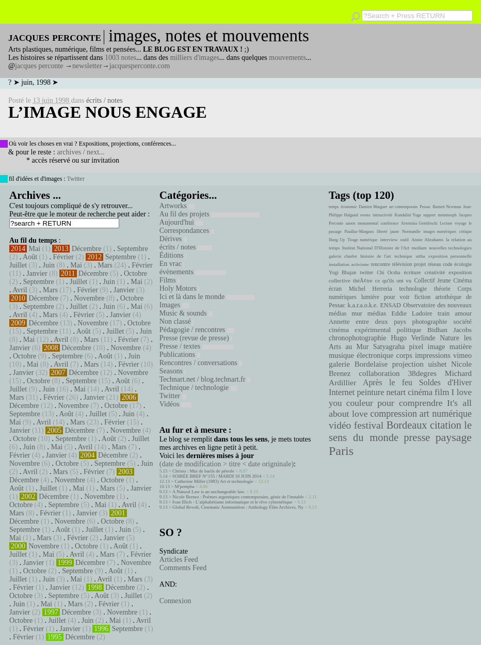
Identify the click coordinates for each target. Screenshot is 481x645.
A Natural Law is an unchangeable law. (208, 491)
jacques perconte (39, 66)
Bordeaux (407, 425)
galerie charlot (343, 256)
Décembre (87, 249)
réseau (434, 264)
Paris (341, 451)
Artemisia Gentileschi (419, 223)
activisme (360, 264)
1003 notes (120, 57)
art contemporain (403, 206)
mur (356, 313)
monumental (368, 223)
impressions (433, 355)
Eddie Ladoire (411, 313)
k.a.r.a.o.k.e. (362, 305)
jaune (394, 231)
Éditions (172, 255)
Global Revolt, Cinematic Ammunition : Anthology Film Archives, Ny (237, 507)
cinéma (420, 392)
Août (30, 257)
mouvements (287, 57)
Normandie (411, 231)
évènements (193, 272)
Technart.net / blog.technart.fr (204, 379)
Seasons (172, 371)
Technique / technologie (198, 387)
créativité (434, 272)
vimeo (462, 355)
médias (376, 313)
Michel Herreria (370, 289)
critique (465, 231)
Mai (35, 249)
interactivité (382, 215)
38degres (422, 373)
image (436, 347)
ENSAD (390, 305)
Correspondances (186, 230)
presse (417, 437)
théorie (442, 289)
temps (334, 206)
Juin (49, 265)
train (444, 313)
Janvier (36, 273)
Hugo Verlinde (413, 338)
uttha (420, 256)
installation (339, 264)
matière (461, 346)
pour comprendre (410, 403)
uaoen (350, 223)
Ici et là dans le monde (206, 297)
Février (63, 257)
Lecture (446, 223)
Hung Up (337, 240)
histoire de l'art (375, 256)
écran (335, 289)
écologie (463, 264)
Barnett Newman (446, 206)
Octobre (135, 273)
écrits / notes (104, 100)
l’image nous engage (107, 112)
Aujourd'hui (181, 222)
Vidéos (175, 404)
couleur (359, 403)
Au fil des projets (209, 214)
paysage (454, 437)
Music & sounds (186, 313)
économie (349, 206)
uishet (437, 364)
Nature (449, 338)
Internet (342, 392)
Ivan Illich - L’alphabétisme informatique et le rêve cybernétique (232, 502)
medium (418, 247)
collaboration (379, 373)
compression (393, 413)
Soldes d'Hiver (445, 382)
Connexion (175, 601)
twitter (366, 272)
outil (404, 239)
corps (404, 355)
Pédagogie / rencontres (196, 330)
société (462, 321)
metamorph (447, 215)
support (429, 215)
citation (445, 425)
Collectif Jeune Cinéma (443, 280)
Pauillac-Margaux (359, 231)
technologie (413, 289)
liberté (382, 231)
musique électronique (361, 355)
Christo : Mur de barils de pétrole (203, 471)
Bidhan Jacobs (449, 330)
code (448, 264)
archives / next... (80, 152)
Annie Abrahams (427, 239)
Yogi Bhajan (342, 272)
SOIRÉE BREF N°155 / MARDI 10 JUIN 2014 (216, 476)
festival (368, 425)
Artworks (177, 206)
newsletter (87, 66)
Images (174, 305)
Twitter (75, 178)
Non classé (176, 321)
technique (403, 256)
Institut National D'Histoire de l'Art (375, 247)
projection (408, 364)
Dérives (173, 239)
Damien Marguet (373, 206)
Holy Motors (179, 288)
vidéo (340, 425)
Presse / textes (196, 346)
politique (409, 330)
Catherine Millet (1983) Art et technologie (214, 481)
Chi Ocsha (388, 272)
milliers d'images (194, 57)
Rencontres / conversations (200, 363)
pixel (416, 347)
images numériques (439, 231)
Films (169, 280)
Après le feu (387, 382)
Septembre (132, 249)
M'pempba (185, 486)
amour (463, 313)
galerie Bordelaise (358, 364)
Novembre (89, 298)
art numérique (446, 413)
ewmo (365, 215)
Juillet (18, 265)
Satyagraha (389, 347)
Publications (179, 354)
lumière (370, 297)
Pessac (425, 206)
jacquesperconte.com (139, 66)
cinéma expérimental (360, 330)
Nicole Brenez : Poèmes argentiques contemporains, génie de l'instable (238, 496)
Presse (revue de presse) (195, 338)
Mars (105, 265)
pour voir (397, 297)
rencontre (381, 264)
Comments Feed (182, 568)
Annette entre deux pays (367, 321)
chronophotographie (358, 338)
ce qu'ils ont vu (393, 280)
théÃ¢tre (363, 280)
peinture (370, 392)
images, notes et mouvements (208, 35)
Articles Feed (178, 559)
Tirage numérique (362, 240)
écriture (412, 272)
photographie (429, 321)
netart (396, 392)
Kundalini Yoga (408, 215)
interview (389, 239)
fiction (422, 297)
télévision (402, 264)
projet (420, 264)
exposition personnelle (450, 256)
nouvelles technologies (450, 247)
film (442, 392)
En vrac (172, 264)
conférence (389, 223)
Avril (19, 290)
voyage (461, 223)
